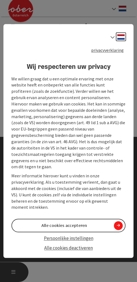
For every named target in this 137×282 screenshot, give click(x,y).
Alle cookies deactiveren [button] (68, 248)
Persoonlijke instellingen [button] (68, 238)
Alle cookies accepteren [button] (64, 225)
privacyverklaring (107, 50)
